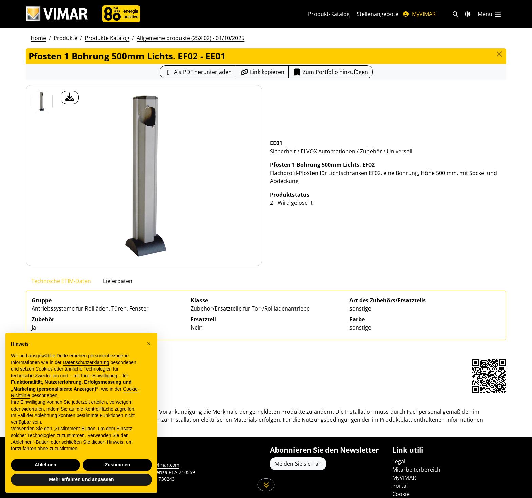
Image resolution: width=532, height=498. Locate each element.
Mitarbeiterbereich (416, 469)
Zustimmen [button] (117, 464)
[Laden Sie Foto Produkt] (70, 97)
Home (38, 38)
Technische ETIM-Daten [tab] (61, 281)
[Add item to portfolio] (330, 71)
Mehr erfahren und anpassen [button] (81, 479)
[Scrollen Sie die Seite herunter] (266, 484)
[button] (148, 343)
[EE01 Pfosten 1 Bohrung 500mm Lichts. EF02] (42, 101)
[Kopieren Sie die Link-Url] (262, 71)
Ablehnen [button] (45, 464)
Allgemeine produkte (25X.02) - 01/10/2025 (190, 38)
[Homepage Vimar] (57, 14)
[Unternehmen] (121, 13)
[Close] (499, 54)
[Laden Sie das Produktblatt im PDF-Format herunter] (198, 71)
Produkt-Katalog (329, 14)
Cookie (401, 494)
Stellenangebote (377, 14)
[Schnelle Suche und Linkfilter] (455, 14)
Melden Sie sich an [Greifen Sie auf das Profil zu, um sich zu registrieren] (298, 463)
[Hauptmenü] (490, 14)
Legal (398, 461)
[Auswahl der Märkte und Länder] (467, 14)
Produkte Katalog (107, 38)
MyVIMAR (419, 14)
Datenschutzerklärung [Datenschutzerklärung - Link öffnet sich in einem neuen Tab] (86, 362)
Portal (400, 486)
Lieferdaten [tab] (117, 281)
